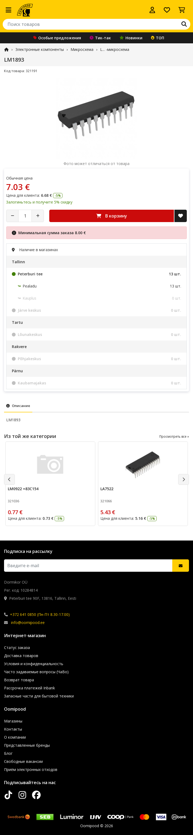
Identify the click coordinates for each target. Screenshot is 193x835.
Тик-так (100, 37)
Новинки (131, 37)
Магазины (13, 721)
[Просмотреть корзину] (181, 10)
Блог (8, 753)
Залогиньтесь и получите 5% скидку (39, 202)
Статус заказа (17, 647)
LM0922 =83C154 (23, 488)
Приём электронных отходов (30, 769)
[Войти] (152, 10)
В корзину (111, 216)
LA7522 (106, 488)
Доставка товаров (21, 655)
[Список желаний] (167, 10)
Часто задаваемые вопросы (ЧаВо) (36, 671)
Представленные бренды (27, 745)
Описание (18, 405)
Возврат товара (19, 679)
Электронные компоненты (39, 49)
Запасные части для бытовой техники (39, 696)
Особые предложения (57, 37)
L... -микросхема (114, 49)
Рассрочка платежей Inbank (29, 687)
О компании (15, 737)
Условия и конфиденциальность (33, 663)
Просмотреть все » (174, 436)
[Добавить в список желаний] (180, 216)
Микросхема (82, 49)
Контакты (13, 729)
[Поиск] (184, 24)
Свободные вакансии (23, 761)
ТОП (157, 37)
